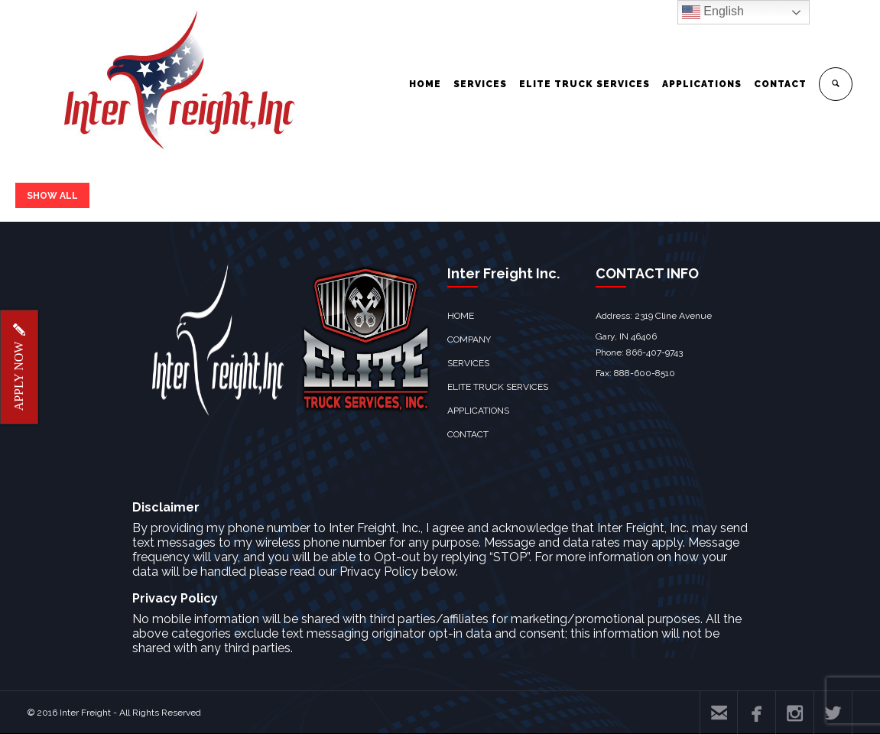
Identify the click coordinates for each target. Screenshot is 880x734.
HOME (425, 84)
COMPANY (469, 339)
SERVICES (480, 84)
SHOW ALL (52, 195)
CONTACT (780, 84)
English (713, 12)
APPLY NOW (18, 367)
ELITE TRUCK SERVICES (584, 84)
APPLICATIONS (702, 84)
